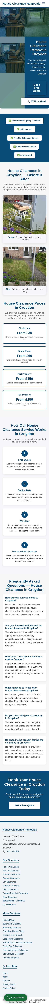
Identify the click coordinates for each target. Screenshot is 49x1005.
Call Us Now (15, 997)
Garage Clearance (11, 878)
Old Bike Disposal (11, 958)
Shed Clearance (10, 897)
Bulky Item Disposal (12, 924)
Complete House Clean (13, 931)
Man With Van (9, 904)
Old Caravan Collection (13, 954)
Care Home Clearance (13, 939)
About (5, 977)
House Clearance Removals (21, 3)
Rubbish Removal (11, 886)
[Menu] (43, 3)
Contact (6, 980)
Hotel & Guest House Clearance (17, 943)
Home (5, 973)
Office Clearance (10, 889)
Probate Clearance (11, 871)
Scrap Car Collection (12, 946)
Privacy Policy (9, 984)
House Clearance (11, 867)
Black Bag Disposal (12, 927)
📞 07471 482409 (11, 851)
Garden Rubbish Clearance (15, 893)
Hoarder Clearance (11, 874)
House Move (8, 920)
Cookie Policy (9, 988)
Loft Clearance (9, 882)
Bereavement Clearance (14, 901)
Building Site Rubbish (12, 935)
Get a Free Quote (37, 87)
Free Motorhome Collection (15, 950)
